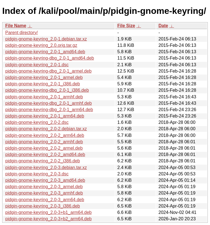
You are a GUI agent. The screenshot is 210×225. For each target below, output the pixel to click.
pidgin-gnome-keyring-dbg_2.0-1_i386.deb (47, 90)
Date (163, 25)
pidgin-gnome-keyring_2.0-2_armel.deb (44, 148)
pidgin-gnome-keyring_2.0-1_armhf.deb (44, 96)
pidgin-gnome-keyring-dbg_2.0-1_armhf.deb (48, 103)
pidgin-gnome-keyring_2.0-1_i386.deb (42, 83)
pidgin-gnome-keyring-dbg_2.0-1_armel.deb (48, 71)
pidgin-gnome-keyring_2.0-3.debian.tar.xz (46, 167)
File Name (15, 25)
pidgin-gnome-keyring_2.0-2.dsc (37, 122)
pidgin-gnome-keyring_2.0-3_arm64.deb (44, 199)
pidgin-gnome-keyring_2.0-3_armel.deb (44, 186)
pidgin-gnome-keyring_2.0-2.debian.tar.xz (46, 128)
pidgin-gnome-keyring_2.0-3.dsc (37, 174)
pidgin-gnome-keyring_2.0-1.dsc (37, 64)
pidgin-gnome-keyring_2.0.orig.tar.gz (41, 45)
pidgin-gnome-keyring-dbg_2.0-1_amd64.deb (49, 58)
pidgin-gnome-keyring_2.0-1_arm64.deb (44, 116)
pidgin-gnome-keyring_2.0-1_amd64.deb (45, 51)
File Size (126, 25)
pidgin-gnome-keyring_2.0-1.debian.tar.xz (46, 39)
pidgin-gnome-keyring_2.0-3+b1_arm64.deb (48, 212)
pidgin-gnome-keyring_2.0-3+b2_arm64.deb (48, 218)
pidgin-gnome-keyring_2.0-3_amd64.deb (45, 180)
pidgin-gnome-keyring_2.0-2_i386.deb (42, 160)
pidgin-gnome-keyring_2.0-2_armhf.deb (44, 141)
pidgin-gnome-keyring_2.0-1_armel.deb (44, 77)
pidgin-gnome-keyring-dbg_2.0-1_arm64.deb (49, 109)
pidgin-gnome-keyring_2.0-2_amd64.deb (45, 154)
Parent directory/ (21, 32)
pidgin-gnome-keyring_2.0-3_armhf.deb (44, 193)
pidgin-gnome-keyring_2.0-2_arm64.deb (44, 135)
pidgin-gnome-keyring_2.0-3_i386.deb (42, 206)
